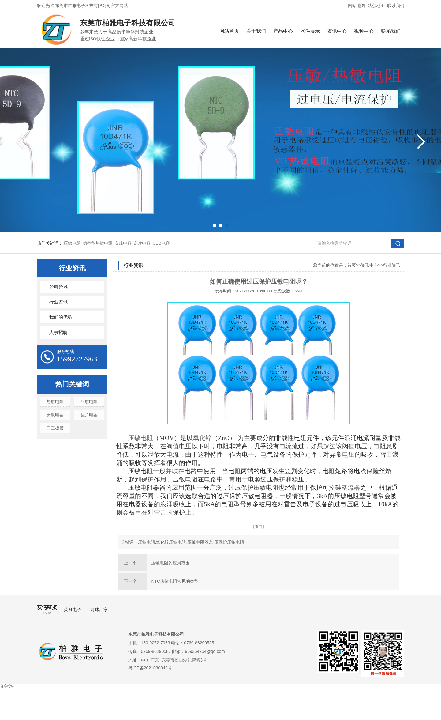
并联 (172, 471)
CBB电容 (161, 243)
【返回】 (258, 527)
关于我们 (256, 31)
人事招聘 (58, 332)
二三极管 (55, 427)
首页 (351, 265)
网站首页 (229, 31)
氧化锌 (202, 438)
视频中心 (364, 31)
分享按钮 (7, 686)
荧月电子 (73, 609)
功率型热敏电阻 (98, 243)
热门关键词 (72, 384)
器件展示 (310, 31)
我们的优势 (60, 317)
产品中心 (283, 31)
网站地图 (356, 5)
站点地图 (376, 5)
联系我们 (395, 5)
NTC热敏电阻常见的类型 (175, 581)
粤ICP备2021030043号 (150, 667)
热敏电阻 (55, 401)
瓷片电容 (142, 243)
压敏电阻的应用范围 (170, 562)
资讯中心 (337, 31)
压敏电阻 (72, 243)
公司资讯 (58, 286)
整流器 (350, 487)
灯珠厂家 (99, 609)
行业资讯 (72, 268)
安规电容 (123, 243)
